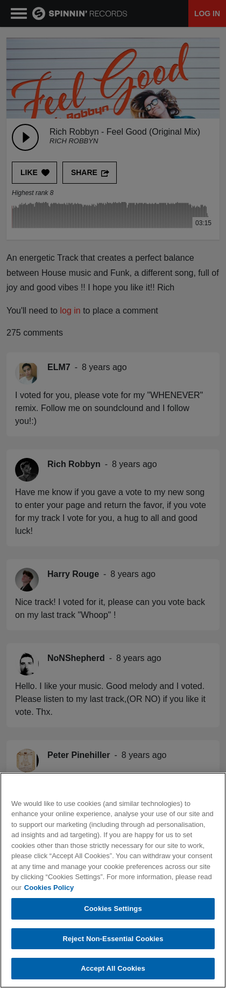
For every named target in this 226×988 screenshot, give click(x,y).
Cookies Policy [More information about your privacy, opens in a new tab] (49, 888)
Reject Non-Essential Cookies (112, 939)
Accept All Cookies (113, 969)
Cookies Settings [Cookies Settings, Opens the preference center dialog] (113, 909)
